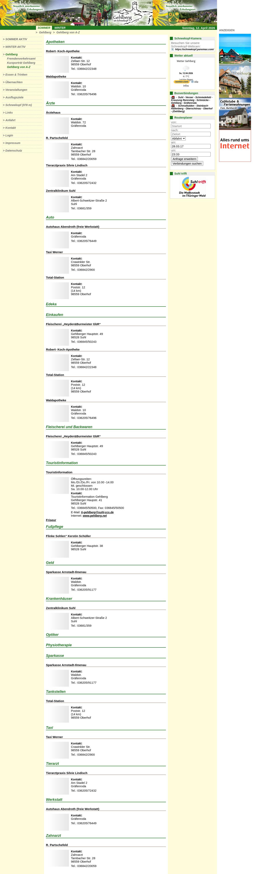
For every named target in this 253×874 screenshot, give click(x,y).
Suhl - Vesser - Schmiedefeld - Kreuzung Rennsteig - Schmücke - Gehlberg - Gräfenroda (191, 100)
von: (174, 122)
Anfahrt (10, 120)
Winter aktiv (15, 46)
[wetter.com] (182, 82)
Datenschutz (13, 150)
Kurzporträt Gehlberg (21, 62)
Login (9, 135)
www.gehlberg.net (95, 515)
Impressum (12, 143)
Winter (59, 27)
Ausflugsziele (14, 97)
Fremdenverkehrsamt (21, 58)
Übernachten (14, 82)
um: (173, 150)
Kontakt (10, 127)
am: (173, 142)
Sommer (44, 27)
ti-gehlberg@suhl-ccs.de (97, 512)
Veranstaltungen (16, 89)
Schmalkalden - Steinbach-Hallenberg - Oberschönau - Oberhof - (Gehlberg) (191, 108)
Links (9, 112)
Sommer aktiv (16, 39)
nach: (174, 130)
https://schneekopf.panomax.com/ (194, 49)
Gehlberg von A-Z (68, 32)
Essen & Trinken (16, 74)
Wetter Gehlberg (186, 61)
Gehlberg (45, 32)
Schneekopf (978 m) (18, 105)
